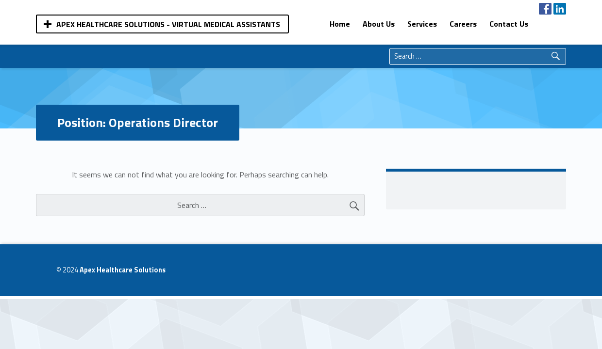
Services (422, 24)
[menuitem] (340, 24)
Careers (463, 24)
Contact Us (508, 24)
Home (340, 24)
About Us (379, 24)
